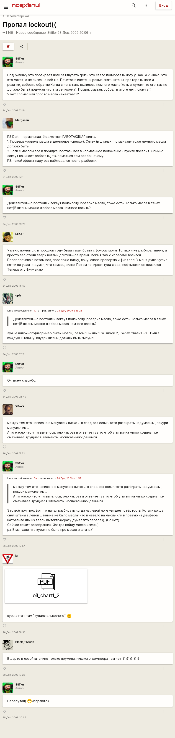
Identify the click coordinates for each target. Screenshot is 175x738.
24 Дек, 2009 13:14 (14, 176)
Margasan (22, 120)
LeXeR (19, 234)
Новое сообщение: (31, 32)
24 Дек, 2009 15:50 (14, 285)
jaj (16, 555)
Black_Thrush (24, 642)
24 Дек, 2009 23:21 (14, 354)
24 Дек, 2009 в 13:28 (69, 310)
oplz (18, 295)
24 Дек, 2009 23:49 (14, 396)
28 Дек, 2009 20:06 (75, 32)
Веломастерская (16, 16)
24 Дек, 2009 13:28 (14, 224)
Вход (163, 5)
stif (35, 310)
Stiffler (52, 32)
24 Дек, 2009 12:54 (14, 110)
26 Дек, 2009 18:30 (14, 632)
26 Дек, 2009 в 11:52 (69, 478)
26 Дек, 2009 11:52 (14, 453)
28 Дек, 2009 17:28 (14, 674)
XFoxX (19, 406)
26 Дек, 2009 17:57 (14, 545)
